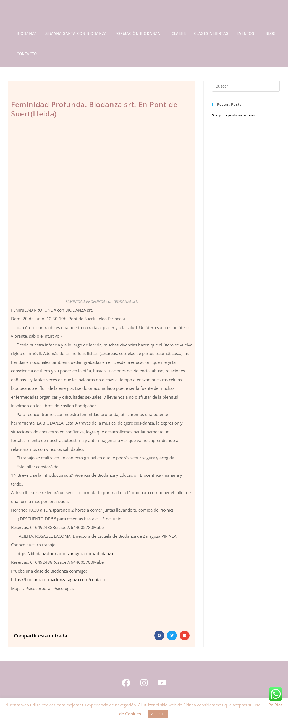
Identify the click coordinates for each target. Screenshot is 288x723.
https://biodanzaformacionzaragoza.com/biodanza (65, 553)
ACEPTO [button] (157, 713)
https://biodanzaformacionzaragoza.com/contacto (58, 579)
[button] (159, 635)
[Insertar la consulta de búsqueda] (246, 86)
